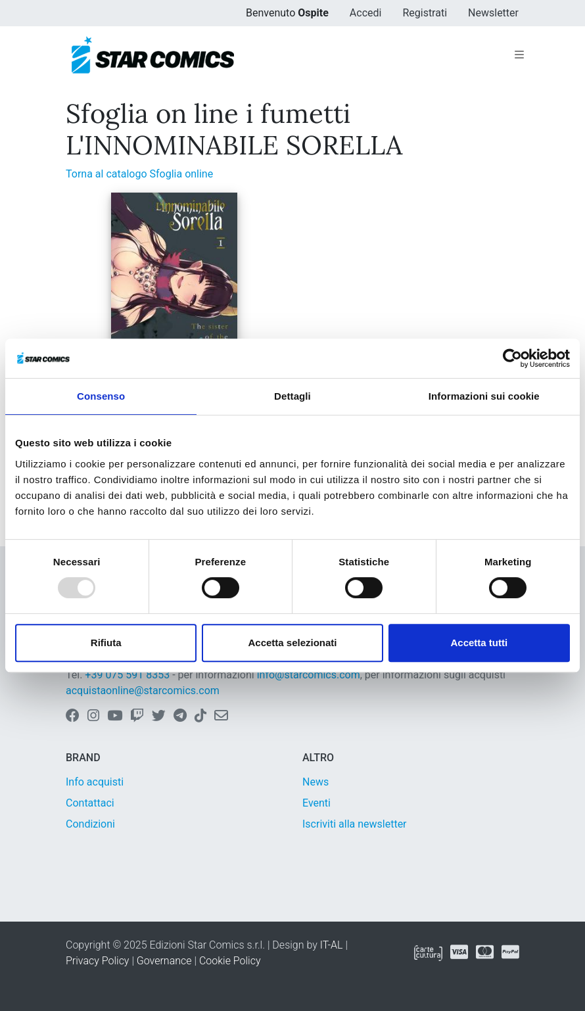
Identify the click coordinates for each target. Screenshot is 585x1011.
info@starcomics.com (308, 675)
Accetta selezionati (292, 642)
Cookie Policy (230, 960)
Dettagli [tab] (292, 396)
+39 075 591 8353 (127, 675)
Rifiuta (106, 642)
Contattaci (90, 803)
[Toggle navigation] (519, 55)
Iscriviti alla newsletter (354, 824)
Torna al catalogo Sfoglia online (139, 174)
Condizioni (90, 824)
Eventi (316, 803)
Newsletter (493, 13)
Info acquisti (95, 782)
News (315, 782)
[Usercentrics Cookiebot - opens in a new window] (512, 358)
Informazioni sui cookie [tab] (484, 396)
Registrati (424, 13)
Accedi (366, 13)
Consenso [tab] (101, 396)
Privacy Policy (97, 960)
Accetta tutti (478, 642)
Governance (164, 960)
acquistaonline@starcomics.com (143, 690)
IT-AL (331, 945)
